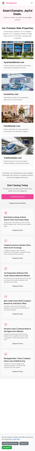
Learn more (16, 439)
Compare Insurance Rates (17, 203)
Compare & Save (17, 230)
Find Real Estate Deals (17, 196)
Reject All (24, 443)
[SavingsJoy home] (9, 3)
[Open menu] (32, 3)
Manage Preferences (10, 443)
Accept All (6, 447)
